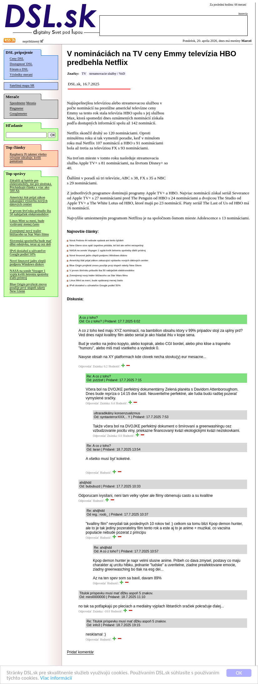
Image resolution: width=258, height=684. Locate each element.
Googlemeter (18, 113)
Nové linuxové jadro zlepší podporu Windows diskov (28, 262)
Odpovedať (85, 366)
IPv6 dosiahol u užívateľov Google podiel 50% (28, 252)
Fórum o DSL (19, 69)
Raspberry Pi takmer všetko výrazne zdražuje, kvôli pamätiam (28, 157)
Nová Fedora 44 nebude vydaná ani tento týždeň (96, 240)
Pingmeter (16, 108)
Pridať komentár (80, 652)
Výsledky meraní (21, 74)
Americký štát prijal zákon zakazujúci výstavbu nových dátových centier (29, 201)
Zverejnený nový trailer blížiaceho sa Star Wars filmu (29, 232)
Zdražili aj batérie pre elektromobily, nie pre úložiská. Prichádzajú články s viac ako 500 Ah (31, 185)
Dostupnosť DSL (21, 64)
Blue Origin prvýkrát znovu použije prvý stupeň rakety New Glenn (28, 287)
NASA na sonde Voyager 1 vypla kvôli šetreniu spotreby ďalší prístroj (29, 274)
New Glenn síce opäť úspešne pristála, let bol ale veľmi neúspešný (106, 245)
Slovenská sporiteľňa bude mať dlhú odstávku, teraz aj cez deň (30, 242)
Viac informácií (56, 678)
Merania (31, 103)
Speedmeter (17, 103)
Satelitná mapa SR (22, 85)
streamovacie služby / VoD (107, 73)
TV (84, 73)
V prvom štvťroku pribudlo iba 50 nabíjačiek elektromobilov (30, 212)
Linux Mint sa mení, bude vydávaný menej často (27, 222)
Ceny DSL (17, 58)
